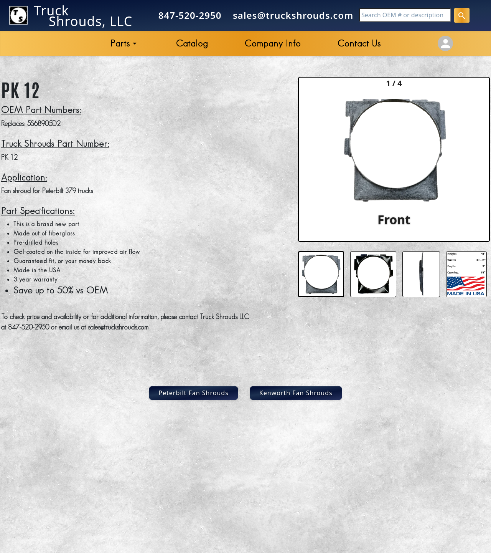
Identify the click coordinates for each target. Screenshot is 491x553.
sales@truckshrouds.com (293, 15)
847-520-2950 (190, 15)
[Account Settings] (445, 43)
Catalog (192, 43)
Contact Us (359, 43)
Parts (120, 43)
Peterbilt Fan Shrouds (193, 393)
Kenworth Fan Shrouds (296, 393)
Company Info (273, 43)
